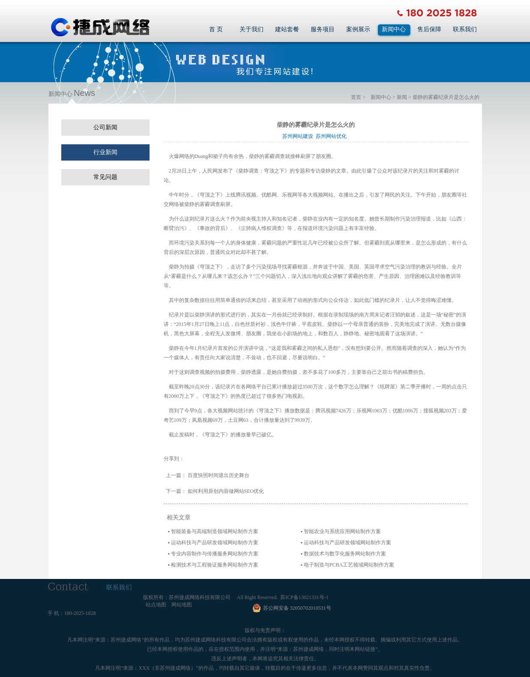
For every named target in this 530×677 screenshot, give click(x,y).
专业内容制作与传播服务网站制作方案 (214, 554)
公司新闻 (105, 127)
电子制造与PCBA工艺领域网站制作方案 (349, 565)
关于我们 (252, 29)
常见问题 (105, 177)
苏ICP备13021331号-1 (304, 597)
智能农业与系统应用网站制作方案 (342, 531)
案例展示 (358, 29)
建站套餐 (287, 29)
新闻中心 (394, 29)
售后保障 (429, 29)
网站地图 (181, 605)
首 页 (216, 29)
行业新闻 (105, 152)
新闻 (402, 97)
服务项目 (323, 29)
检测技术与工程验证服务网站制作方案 (214, 565)
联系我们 (465, 29)
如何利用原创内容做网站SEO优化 (226, 491)
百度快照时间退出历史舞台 (218, 475)
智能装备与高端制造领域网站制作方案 (214, 531)
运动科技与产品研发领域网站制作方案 (214, 543)
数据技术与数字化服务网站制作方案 (345, 554)
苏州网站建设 (299, 136)
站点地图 (156, 605)
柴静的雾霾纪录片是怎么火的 (446, 97)
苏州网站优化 (332, 136)
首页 (356, 97)
